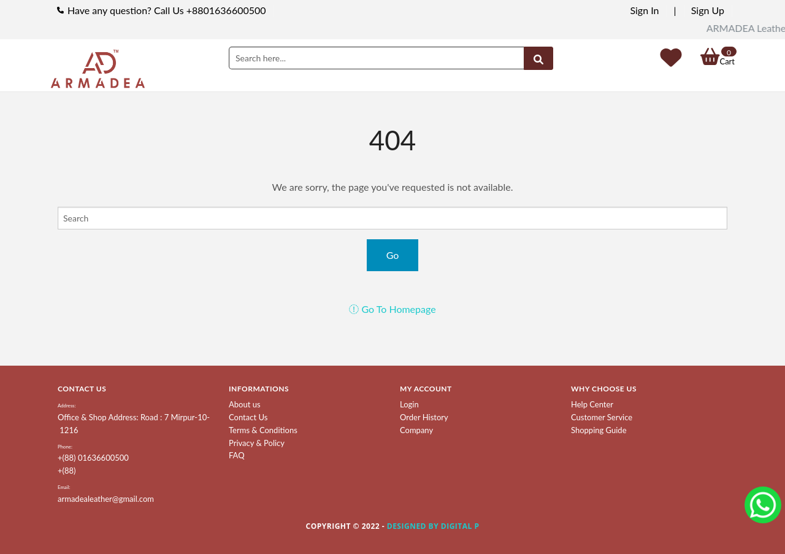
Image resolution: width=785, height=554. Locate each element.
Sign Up (707, 10)
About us (245, 404)
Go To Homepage (392, 309)
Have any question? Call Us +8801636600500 (166, 10)
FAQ (237, 455)
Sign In (644, 10)
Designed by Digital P (433, 526)
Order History (424, 417)
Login (409, 404)
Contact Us (248, 417)
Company (416, 430)
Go (392, 255)
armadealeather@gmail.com (106, 499)
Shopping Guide (599, 430)
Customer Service (601, 417)
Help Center (592, 404)
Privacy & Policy (257, 443)
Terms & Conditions (263, 430)
